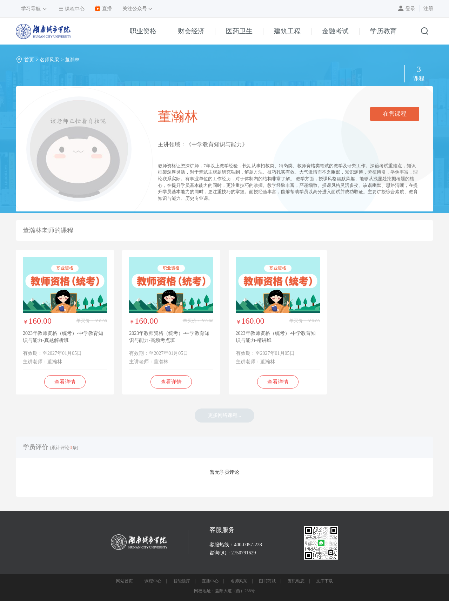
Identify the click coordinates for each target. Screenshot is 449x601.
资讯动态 (296, 581)
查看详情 (64, 382)
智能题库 (181, 581)
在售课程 (395, 113)
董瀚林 (72, 59)
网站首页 (124, 581)
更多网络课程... (224, 415)
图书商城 (267, 581)
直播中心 (210, 581)
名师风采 (49, 59)
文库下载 (324, 581)
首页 (29, 59)
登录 (410, 8)
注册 (428, 8)
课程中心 (153, 581)
